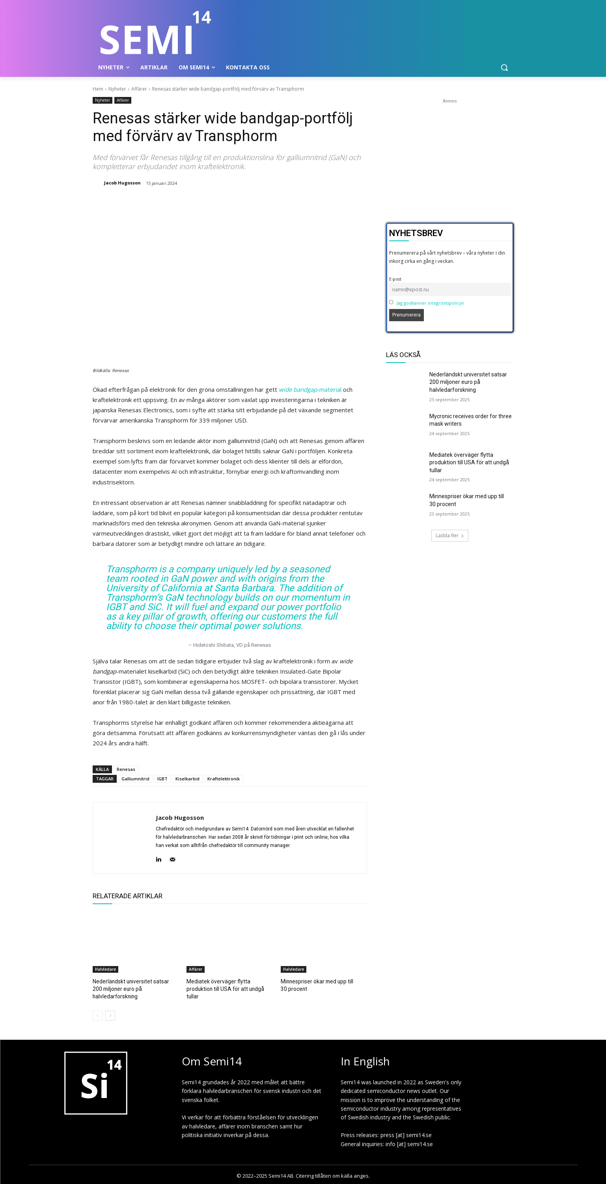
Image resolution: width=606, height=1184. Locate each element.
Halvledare (105, 969)
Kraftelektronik (223, 779)
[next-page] (110, 1014)
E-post (395, 279)
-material (310, 389)
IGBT (162, 779)
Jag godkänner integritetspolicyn (430, 303)
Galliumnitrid (135, 779)
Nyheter (117, 89)
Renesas (126, 769)
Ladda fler (450, 535)
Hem (98, 89)
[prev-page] (98, 1014)
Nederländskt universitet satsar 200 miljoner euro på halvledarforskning (128, 988)
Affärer (139, 89)
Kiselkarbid (187, 779)
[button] (504, 67)
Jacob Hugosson (122, 183)
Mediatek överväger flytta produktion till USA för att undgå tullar (469, 462)
